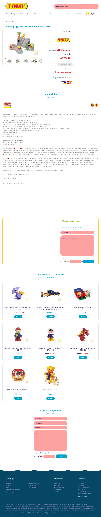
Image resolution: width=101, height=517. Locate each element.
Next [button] (41, 61)
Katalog (8, 21)
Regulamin (9, 485)
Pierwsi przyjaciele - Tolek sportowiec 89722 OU (18, 349)
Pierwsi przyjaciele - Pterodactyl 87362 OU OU (18, 308)
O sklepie (8, 483)
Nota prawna (32, 487)
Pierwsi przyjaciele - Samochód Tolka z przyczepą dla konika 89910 (50, 308)
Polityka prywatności (12, 492)
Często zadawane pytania (13, 489)
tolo (16, 6)
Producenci (47, 14)
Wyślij (88, 261)
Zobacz (18, 317)
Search (96, 6)
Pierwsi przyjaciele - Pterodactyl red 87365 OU (82, 349)
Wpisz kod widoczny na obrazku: (70, 258)
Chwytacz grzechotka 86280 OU (18, 389)
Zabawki (36, 14)
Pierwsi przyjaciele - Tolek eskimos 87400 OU (50, 349)
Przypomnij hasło (59, 487)
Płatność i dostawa (34, 483)
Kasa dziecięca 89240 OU (82, 308)
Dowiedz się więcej (83, 496)
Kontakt (8, 487)
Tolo (28, 14)
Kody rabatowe (33, 485)
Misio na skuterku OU (50, 389)
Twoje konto (57, 489)
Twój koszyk (57, 492)
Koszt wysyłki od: (64, 77)
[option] (21, 43)
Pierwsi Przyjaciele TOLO (15, 14)
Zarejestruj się (79, 14)
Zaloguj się (70, 14)
